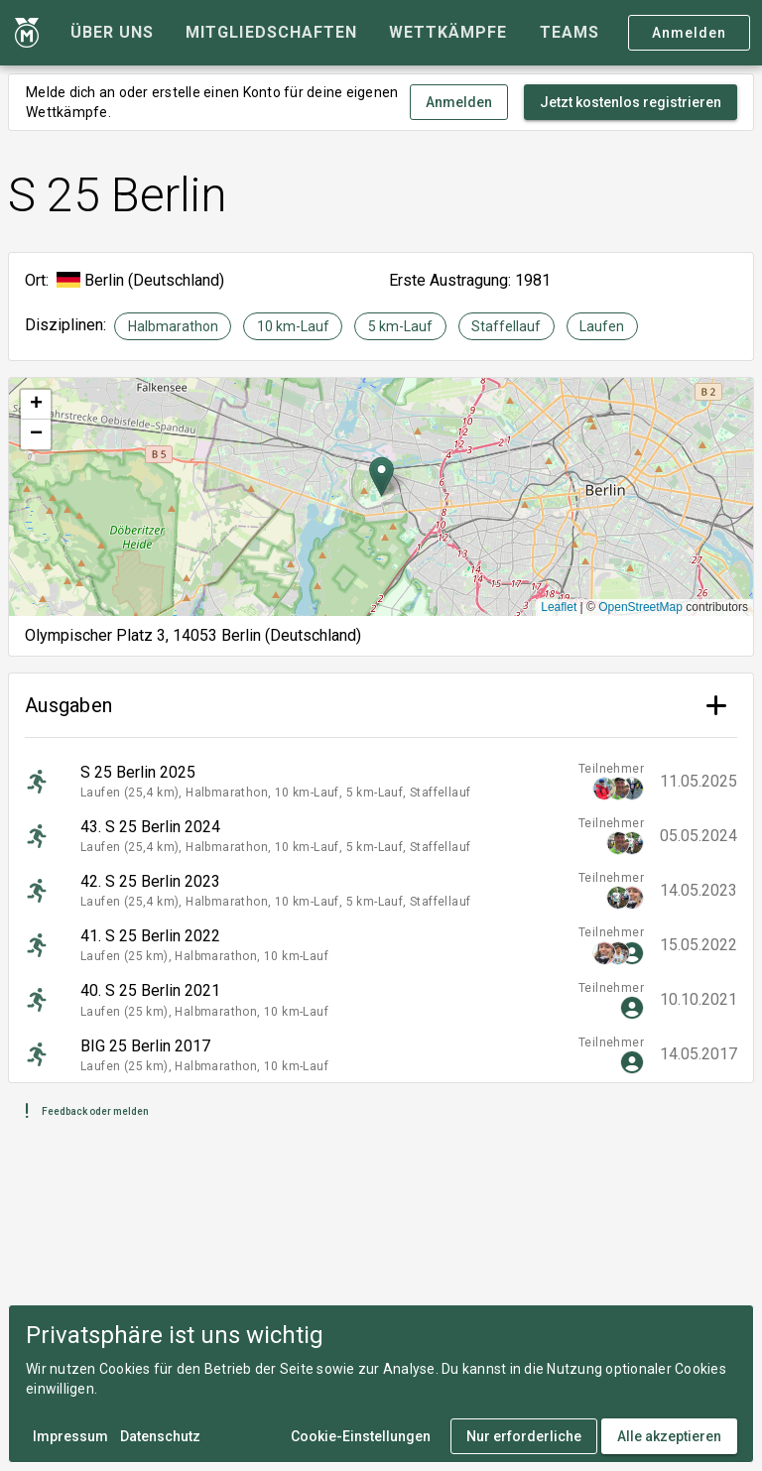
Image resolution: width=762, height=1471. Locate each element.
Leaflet (558, 607)
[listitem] (381, 781)
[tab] (112, 33)
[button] (381, 476)
